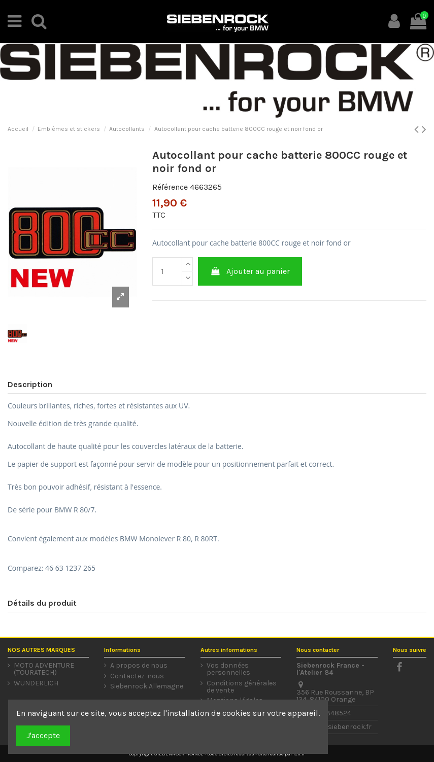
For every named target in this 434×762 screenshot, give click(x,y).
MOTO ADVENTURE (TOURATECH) (44, 669)
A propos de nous (139, 665)
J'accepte (43, 735)
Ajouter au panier (250, 271)
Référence (170, 187)
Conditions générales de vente (242, 687)
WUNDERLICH (36, 683)
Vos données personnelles (228, 669)
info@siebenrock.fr (340, 726)
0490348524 (330, 713)
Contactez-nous (137, 676)
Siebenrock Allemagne (146, 686)
